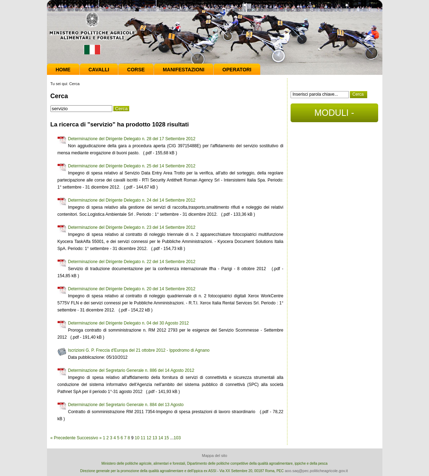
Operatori (236, 69)
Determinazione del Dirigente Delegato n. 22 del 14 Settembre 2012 (132, 261)
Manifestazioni (183, 69)
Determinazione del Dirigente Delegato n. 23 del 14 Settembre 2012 (132, 227)
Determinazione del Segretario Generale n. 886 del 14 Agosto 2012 (131, 370)
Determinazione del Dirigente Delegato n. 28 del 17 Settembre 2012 (132, 138)
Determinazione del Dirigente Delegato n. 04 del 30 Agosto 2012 (128, 323)
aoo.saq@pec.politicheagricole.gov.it (316, 471)
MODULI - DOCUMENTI (334, 115)
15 (166, 437)
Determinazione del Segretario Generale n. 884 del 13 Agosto (126, 404)
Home (63, 69)
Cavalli (99, 69)
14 (160, 437)
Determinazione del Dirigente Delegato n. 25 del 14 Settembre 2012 (132, 165)
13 (155, 437)
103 (177, 437)
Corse (136, 69)
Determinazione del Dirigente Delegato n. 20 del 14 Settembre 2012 (132, 288)
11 (143, 437)
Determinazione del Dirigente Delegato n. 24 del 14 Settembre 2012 (132, 200)
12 (149, 437)
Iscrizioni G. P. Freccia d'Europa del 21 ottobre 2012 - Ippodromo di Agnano (139, 350)
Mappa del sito (214, 455)
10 (137, 437)
